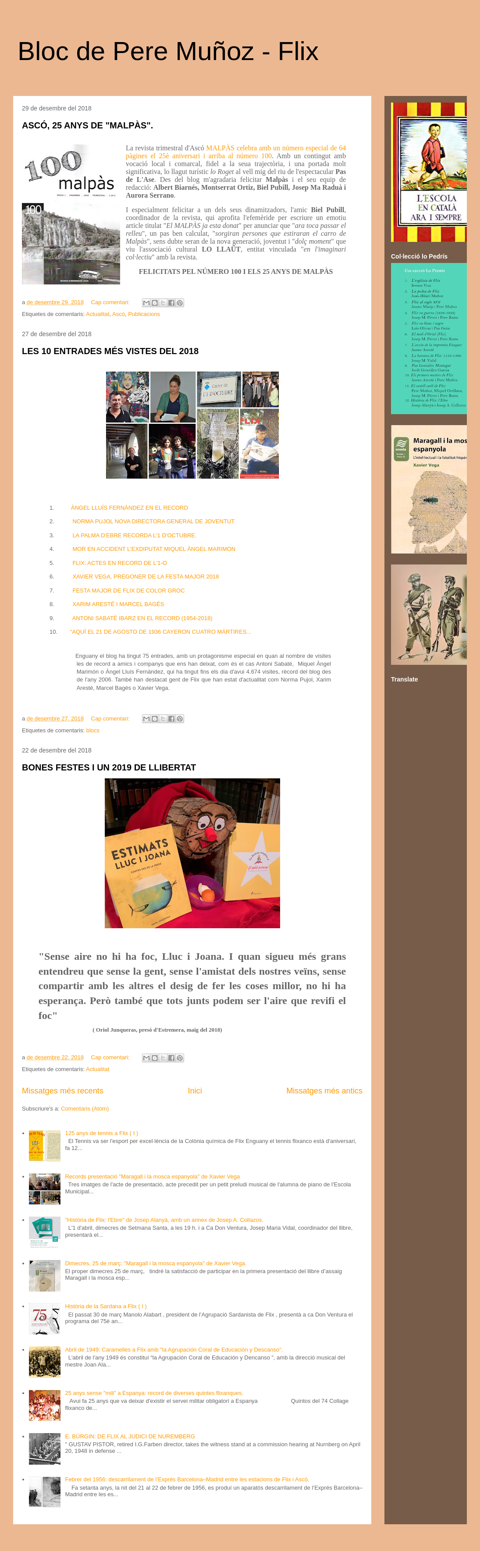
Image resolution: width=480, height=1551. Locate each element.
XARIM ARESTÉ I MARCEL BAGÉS (118, 604)
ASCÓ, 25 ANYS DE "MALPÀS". (87, 125)
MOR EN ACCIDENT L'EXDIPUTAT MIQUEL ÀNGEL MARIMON (153, 549)
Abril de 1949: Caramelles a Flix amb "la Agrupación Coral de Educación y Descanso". (174, 1349)
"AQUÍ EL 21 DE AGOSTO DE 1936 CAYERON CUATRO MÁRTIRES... (161, 631)
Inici (195, 1090)
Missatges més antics (324, 1090)
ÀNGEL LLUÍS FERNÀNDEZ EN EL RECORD (129, 507)
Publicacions (144, 314)
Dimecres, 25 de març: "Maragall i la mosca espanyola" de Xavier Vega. (155, 1263)
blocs (93, 730)
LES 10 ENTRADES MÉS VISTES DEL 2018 (110, 351)
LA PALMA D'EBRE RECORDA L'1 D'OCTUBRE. (134, 535)
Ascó (118, 314)
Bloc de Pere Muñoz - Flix (168, 51)
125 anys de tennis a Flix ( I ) (101, 1133)
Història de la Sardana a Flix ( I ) (105, 1306)
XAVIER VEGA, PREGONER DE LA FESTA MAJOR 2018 (145, 576)
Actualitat (97, 314)
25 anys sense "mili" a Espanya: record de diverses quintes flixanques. (154, 1393)
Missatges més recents (62, 1090)
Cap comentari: (111, 302)
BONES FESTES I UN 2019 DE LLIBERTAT (109, 767)
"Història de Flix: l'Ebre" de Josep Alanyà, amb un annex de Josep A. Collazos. (164, 1220)
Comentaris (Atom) (85, 1108)
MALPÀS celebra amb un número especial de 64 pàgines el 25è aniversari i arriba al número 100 (236, 152)
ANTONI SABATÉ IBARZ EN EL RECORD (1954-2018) (142, 618)
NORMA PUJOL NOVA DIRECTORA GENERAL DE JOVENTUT (153, 521)
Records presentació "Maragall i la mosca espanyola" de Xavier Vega (152, 1176)
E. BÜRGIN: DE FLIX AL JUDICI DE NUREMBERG (130, 1436)
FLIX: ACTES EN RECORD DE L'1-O (119, 563)
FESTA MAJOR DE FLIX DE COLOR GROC (128, 590)
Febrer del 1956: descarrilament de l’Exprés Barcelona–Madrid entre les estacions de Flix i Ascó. (187, 1479)
